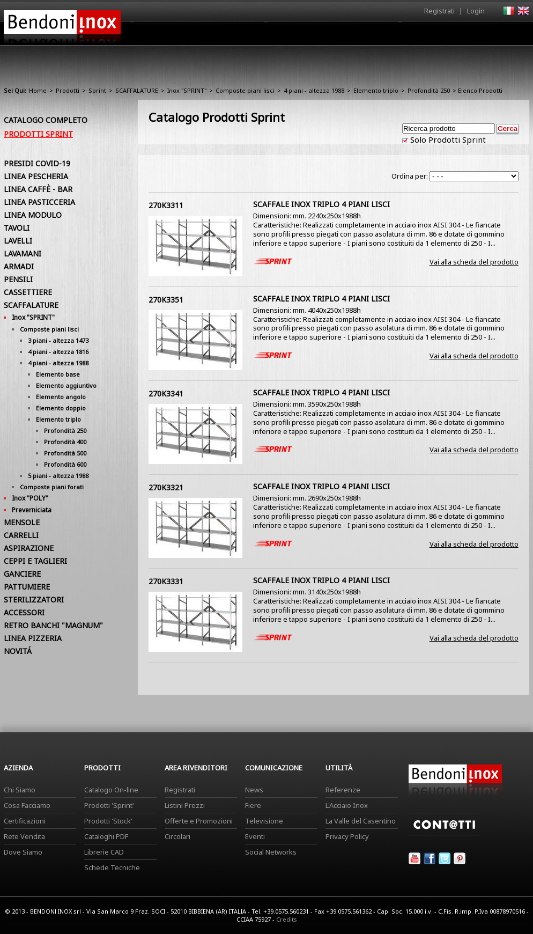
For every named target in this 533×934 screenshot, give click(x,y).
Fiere (253, 805)
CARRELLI (21, 535)
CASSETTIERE (28, 292)
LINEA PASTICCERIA (39, 202)
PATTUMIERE (27, 587)
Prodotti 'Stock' (108, 821)
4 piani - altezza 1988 (314, 90)
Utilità (473, 36)
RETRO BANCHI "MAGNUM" (53, 625)
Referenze (342, 790)
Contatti (514, 33)
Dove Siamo (23, 852)
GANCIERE (22, 574)
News (254, 790)
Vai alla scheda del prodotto (474, 262)
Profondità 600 (65, 464)
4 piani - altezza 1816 (58, 352)
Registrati (439, 11)
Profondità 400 (65, 442)
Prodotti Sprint (38, 134)
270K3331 (166, 581)
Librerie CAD (104, 852)
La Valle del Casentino (360, 821)
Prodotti (291, 36)
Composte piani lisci (245, 90)
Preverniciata (31, 509)
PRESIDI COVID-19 (37, 163)
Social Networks (271, 852)
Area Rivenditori (349, 36)
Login (476, 11)
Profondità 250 (429, 90)
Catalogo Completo (45, 120)
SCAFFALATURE (136, 90)
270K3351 (166, 300)
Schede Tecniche (112, 867)
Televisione (264, 821)
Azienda (247, 36)
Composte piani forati (52, 487)
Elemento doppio (61, 408)
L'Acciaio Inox (346, 805)
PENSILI (18, 279)
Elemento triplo (375, 90)
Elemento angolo (61, 397)
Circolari (177, 836)
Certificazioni (25, 821)
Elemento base (58, 374)
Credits (286, 919)
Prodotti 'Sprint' (109, 805)
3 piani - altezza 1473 (58, 340)
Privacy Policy (347, 836)
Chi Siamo (19, 790)
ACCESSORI (24, 612)
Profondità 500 (65, 453)
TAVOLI (16, 228)
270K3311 (166, 205)
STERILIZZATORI (34, 599)
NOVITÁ (18, 651)
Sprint (97, 90)
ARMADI (19, 266)
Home (206, 33)
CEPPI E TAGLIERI (35, 561)
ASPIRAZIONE (29, 548)
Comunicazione (420, 36)
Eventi (255, 836)
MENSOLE (22, 522)
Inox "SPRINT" (186, 90)
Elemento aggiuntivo (66, 385)
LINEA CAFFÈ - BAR (38, 189)
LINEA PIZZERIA (33, 638)
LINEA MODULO (33, 215)
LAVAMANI (22, 253)
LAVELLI (18, 241)
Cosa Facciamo (27, 805)
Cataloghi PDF (106, 836)
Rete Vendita (24, 836)
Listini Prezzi (185, 805)
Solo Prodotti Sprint (447, 139)
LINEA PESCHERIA (36, 176)
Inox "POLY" (30, 498)
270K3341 (166, 393)
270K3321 (166, 487)
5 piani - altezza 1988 (58, 476)
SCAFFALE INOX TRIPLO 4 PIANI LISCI (321, 204)
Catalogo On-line (111, 790)
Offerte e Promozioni (199, 821)
